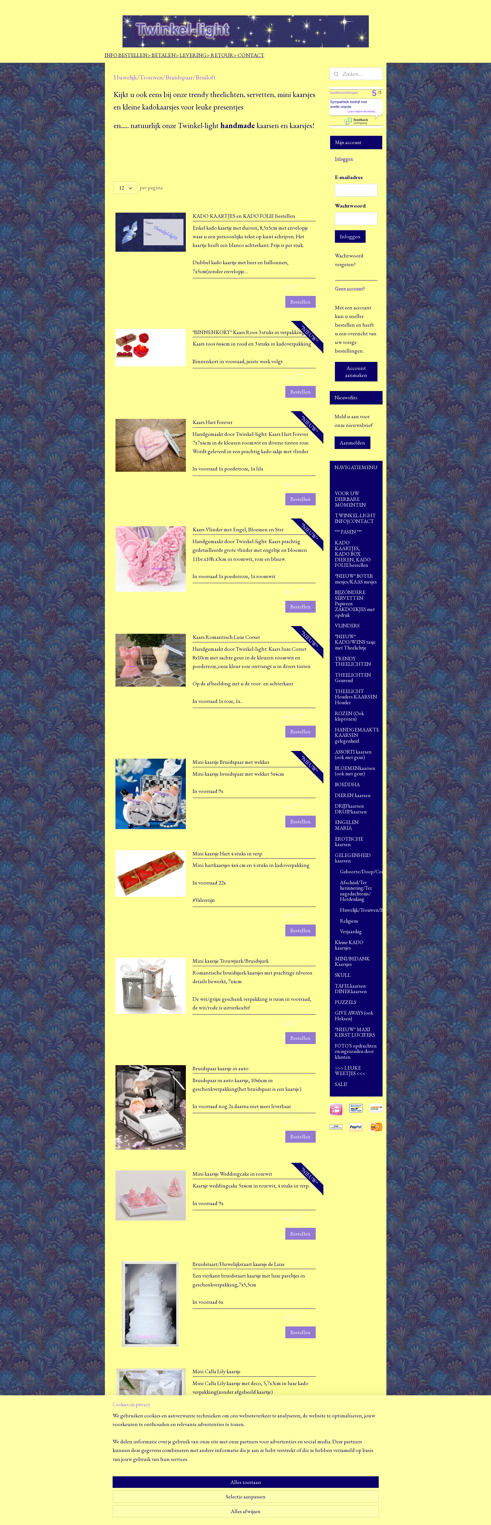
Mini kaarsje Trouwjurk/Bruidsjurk (231, 961)
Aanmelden (352, 442)
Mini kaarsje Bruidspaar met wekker (231, 762)
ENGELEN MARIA (356, 825)
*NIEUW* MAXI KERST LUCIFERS (355, 1032)
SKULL (343, 975)
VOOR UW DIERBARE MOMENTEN (350, 499)
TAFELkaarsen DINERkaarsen (351, 989)
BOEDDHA (356, 784)
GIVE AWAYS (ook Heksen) (354, 1015)
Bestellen (300, 301)
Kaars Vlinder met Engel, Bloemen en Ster (238, 529)
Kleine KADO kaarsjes (349, 945)
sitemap (235, 1513)
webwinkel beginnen (262, 1513)
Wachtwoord (350, 205)
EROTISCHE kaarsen (349, 842)
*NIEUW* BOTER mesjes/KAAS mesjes (356, 579)
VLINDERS (347, 625)
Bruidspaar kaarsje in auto (221, 1068)
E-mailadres (349, 177)
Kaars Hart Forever (213, 422)
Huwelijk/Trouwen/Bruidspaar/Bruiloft (361, 910)
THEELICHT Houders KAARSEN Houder (356, 697)
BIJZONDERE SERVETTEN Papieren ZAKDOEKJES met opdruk (355, 603)
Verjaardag (351, 931)
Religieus (349, 920)
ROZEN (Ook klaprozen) (349, 716)
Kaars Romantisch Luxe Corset (226, 637)
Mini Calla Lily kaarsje (217, 1371)
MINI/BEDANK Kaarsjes (352, 961)
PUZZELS (345, 1002)
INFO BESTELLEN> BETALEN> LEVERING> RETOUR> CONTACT (184, 55)
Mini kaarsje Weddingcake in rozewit (232, 1173)
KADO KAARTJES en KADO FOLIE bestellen (244, 216)
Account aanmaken (356, 371)
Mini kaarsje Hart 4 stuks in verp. (228, 853)
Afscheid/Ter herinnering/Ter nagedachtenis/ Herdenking (356, 891)
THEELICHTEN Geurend (353, 678)
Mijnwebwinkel (306, 1513)
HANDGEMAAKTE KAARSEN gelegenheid (357, 735)
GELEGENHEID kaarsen (356, 858)
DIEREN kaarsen (356, 795)
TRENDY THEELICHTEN (353, 661)
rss (244, 1513)
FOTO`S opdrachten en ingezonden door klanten (355, 1051)
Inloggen (350, 236)
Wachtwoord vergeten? (349, 260)
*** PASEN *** (348, 531)
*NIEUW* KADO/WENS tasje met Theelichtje (355, 642)
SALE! (341, 1084)
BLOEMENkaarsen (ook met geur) (355, 771)
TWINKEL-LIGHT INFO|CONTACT (355, 518)
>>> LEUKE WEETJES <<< (350, 1070)
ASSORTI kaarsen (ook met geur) (353, 754)
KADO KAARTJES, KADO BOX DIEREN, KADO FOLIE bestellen (356, 553)
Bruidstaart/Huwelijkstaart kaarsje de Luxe (239, 1264)
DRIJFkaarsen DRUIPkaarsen (351, 809)
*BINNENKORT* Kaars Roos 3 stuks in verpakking (249, 332)
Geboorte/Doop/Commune (361, 871)
